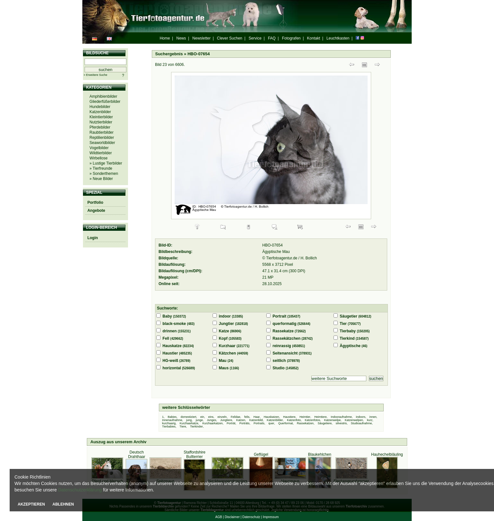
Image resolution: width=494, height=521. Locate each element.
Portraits (258, 423)
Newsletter (201, 38)
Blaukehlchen (319, 454)
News (181, 38)
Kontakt (313, 38)
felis (246, 416)
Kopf (223, 338)
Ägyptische (350, 346)
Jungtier (226, 323)
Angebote (96, 210)
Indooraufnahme (341, 416)
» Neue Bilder (101, 178)
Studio (279, 368)
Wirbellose (98, 158)
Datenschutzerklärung (80, 489)
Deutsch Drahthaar (136, 454)
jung (189, 420)
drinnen (169, 331)
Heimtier (304, 416)
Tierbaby (348, 331)
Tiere (182, 426)
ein (202, 416)
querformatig (285, 323)
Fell (165, 338)
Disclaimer (232, 517)
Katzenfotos (312, 420)
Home (165, 38)
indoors (361, 416)
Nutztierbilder (100, 122)
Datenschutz (251, 517)
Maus (224, 368)
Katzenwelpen (354, 420)
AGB (218, 517)
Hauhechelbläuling (387, 454)
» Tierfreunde (100, 168)
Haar (256, 416)
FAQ (272, 38)
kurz (369, 420)
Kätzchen (227, 353)
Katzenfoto (294, 420)
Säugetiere (325, 423)
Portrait (280, 316)
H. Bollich (309, 258)
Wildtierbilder (100, 153)
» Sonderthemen (103, 173)
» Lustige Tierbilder (105, 163)
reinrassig (282, 346)
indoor (225, 316)
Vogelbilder (98, 148)
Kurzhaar (227, 346)
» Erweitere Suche (95, 74)
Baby (167, 316)
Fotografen (291, 38)
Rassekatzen (305, 423)
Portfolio (95, 202)
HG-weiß (170, 360)
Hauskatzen (271, 416)
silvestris (341, 423)
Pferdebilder (99, 127)
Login (92, 238)
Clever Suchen (229, 38)
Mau (222, 360)
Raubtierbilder (101, 132)
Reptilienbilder (101, 137)
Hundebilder (99, 106)
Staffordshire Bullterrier (195, 454)
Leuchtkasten (337, 38)
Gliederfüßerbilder (104, 101)
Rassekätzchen (287, 338)
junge (199, 420)
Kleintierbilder (101, 117)
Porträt (231, 423)
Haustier (170, 353)
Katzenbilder (100, 112)
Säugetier (348, 316)
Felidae (235, 416)
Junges (211, 420)
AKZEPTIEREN (31, 504)
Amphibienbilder (103, 96)
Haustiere (289, 416)
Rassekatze (283, 331)
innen (373, 416)
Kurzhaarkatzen (212, 423)
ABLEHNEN (63, 504)
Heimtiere (320, 416)
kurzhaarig (169, 423)
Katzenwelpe (332, 420)
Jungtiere (226, 420)
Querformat (285, 423)
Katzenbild (256, 420)
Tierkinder (196, 426)
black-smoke (174, 323)
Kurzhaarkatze (189, 423)
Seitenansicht (285, 353)
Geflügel (261, 454)
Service (255, 38)
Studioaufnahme (361, 423)
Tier (343, 323)
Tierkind (347, 338)
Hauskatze (171, 346)
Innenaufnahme (172, 420)
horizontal (171, 368)
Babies (172, 416)
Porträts (244, 423)
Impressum (271, 517)
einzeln (222, 416)
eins (211, 416)
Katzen (240, 420)
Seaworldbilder (102, 142)
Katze (224, 331)
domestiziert (189, 416)
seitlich (279, 360)
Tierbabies (169, 426)
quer (271, 423)
